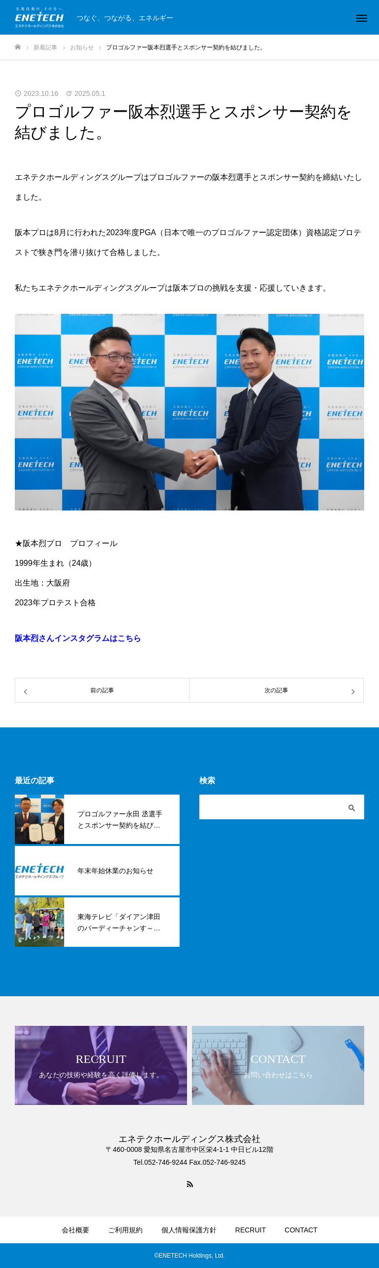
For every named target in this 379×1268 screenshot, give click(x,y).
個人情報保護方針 (189, 1230)
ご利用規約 (125, 1230)
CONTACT (301, 1230)
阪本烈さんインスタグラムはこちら (78, 638)
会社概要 (75, 1230)
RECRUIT (250, 1230)
